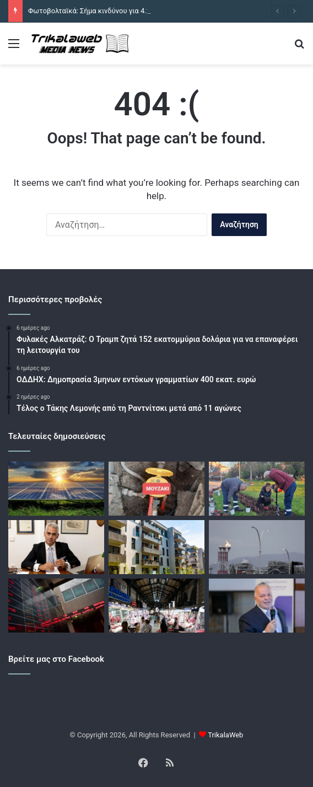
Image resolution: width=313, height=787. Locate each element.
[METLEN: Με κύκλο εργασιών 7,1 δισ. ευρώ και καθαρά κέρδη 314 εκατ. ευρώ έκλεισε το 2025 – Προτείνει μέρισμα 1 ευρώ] (257, 606)
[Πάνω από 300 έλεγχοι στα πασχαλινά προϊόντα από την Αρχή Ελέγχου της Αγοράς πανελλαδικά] (156, 606)
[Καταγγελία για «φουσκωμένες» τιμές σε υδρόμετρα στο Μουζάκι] (156, 489)
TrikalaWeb (225, 735)
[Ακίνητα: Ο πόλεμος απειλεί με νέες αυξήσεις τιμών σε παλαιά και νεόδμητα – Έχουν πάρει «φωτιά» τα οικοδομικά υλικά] (156, 547)
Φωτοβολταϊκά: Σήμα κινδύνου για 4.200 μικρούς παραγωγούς (129, 11)
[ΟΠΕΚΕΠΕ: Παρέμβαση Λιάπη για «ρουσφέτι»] (56, 547)
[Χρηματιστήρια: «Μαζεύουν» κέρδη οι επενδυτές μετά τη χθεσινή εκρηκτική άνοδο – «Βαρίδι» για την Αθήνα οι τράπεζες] (56, 606)
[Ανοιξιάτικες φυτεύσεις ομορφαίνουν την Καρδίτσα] (257, 489)
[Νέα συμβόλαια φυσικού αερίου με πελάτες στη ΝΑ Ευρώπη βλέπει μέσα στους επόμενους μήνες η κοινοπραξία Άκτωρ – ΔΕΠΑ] (257, 547)
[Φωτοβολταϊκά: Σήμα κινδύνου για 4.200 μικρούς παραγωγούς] (56, 489)
